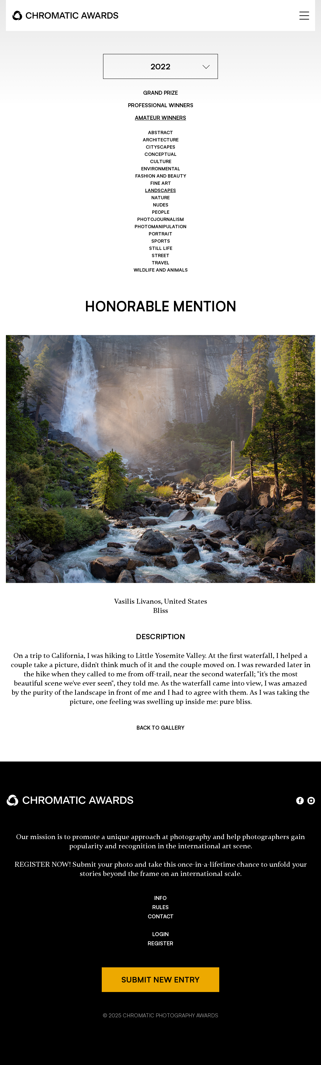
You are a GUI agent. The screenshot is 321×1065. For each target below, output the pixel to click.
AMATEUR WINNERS (160, 117)
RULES (160, 907)
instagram (311, 801)
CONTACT (161, 916)
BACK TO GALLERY (160, 727)
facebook (300, 801)
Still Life (160, 248)
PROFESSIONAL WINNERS (160, 105)
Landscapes (160, 190)
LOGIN (160, 934)
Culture (160, 161)
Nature (160, 197)
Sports (160, 241)
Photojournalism (160, 219)
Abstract (160, 132)
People (160, 212)
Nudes (160, 204)
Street (160, 255)
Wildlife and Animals (161, 270)
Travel (160, 262)
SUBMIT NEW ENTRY (160, 979)
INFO (160, 898)
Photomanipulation (160, 226)
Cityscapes (160, 147)
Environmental (160, 168)
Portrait (160, 233)
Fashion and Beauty (160, 176)
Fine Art (160, 183)
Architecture (161, 139)
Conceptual (160, 154)
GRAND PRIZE (160, 92)
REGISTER (160, 943)
